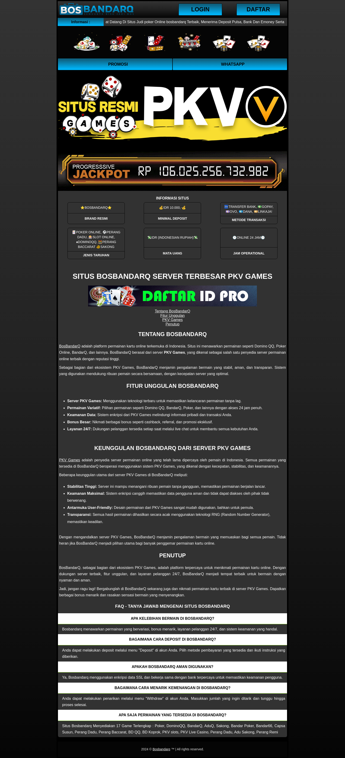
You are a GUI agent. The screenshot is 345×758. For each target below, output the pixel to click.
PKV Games (172, 320)
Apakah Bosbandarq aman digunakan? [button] (172, 667)
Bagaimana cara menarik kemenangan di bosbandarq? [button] (172, 688)
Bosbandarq (161, 749)
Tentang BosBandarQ (172, 311)
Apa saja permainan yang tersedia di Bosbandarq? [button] (173, 715)
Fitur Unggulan (172, 316)
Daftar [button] (258, 9)
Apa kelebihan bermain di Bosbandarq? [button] (172, 618)
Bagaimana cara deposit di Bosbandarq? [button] (172, 639)
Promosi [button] (118, 64)
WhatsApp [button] (233, 64)
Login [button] (200, 9)
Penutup (172, 324)
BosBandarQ (69, 346)
